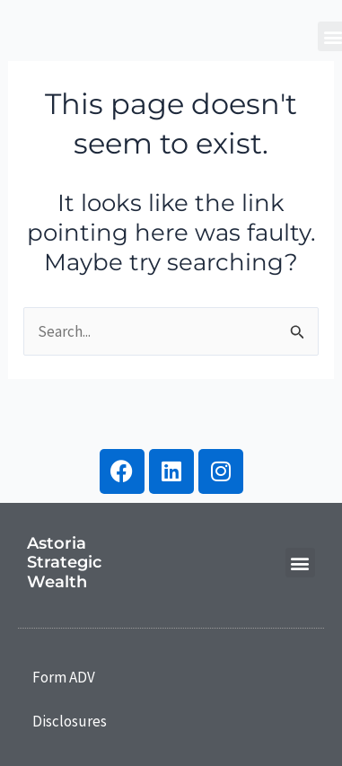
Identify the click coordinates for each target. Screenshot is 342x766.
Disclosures (69, 721)
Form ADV (63, 677)
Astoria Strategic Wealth (64, 562)
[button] (300, 562)
